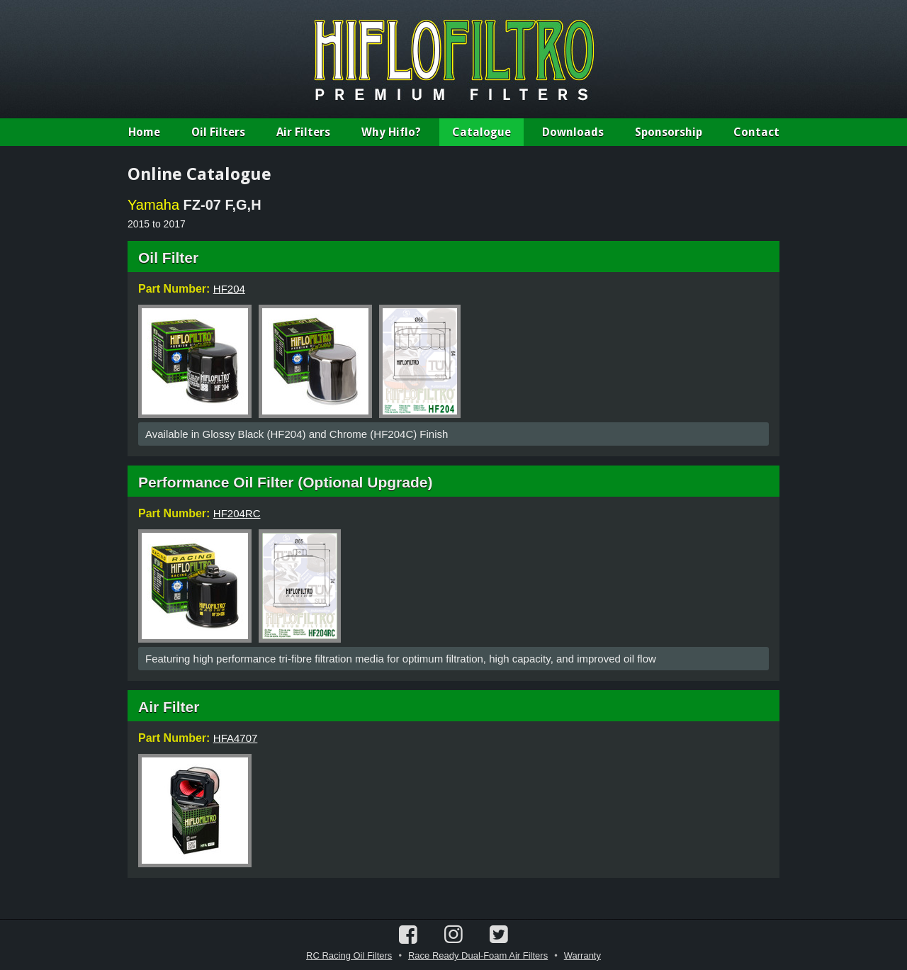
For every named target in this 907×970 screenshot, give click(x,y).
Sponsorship (668, 132)
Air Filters (303, 132)
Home (144, 132)
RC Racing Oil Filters (349, 955)
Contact (756, 132)
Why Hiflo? (391, 132)
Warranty (582, 955)
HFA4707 (235, 738)
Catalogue (481, 132)
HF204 (229, 289)
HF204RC (237, 513)
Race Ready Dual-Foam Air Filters (478, 955)
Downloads (573, 132)
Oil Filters (218, 132)
